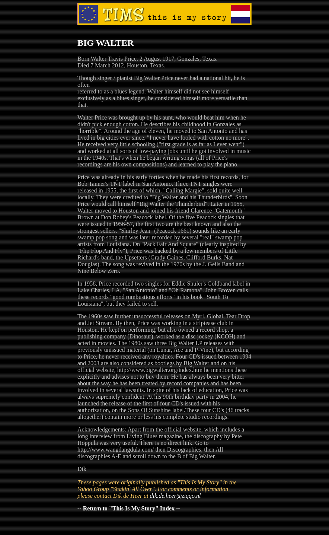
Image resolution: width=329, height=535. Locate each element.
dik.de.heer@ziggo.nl (175, 496)
